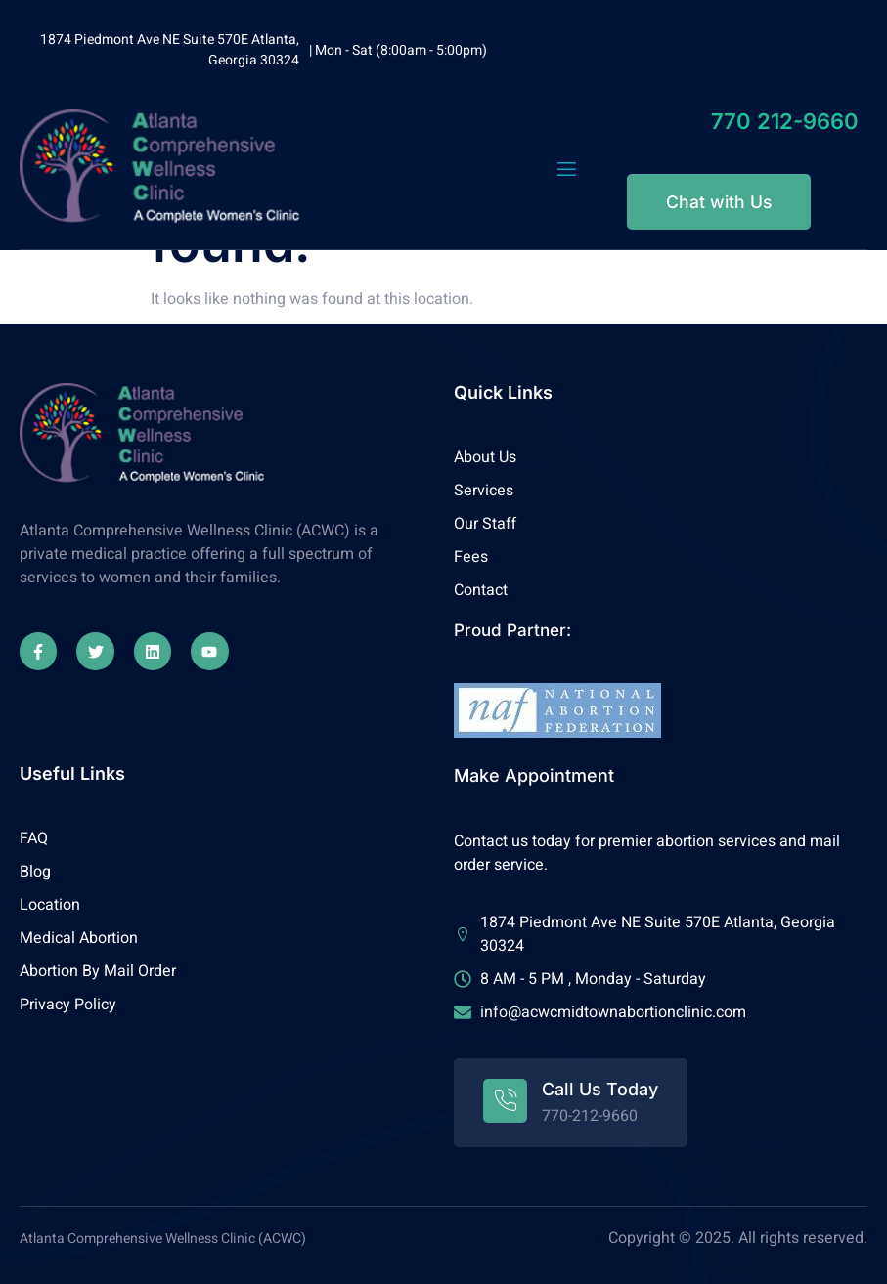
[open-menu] (566, 169)
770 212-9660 (785, 121)
